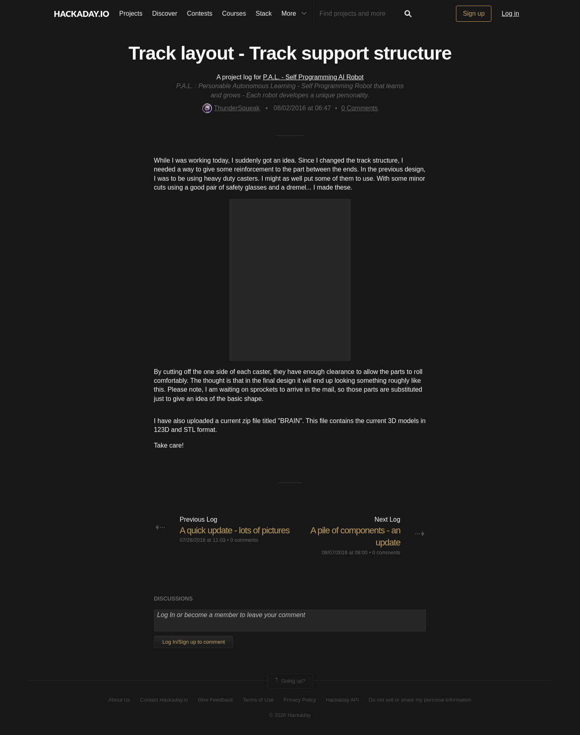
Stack (264, 13)
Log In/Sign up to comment (193, 642)
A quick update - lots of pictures (235, 530)
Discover (164, 13)
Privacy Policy (300, 700)
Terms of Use (258, 700)
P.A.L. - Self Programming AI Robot (313, 77)
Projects (131, 13)
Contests (199, 13)
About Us (119, 700)
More (296, 14)
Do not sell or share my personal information (420, 700)
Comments (359, 108)
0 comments (244, 540)
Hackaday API (342, 700)
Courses (234, 13)
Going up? (289, 681)
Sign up (474, 13)
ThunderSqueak (231, 108)
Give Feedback (215, 700)
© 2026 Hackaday (290, 715)
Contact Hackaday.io (164, 700)
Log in (510, 13)
